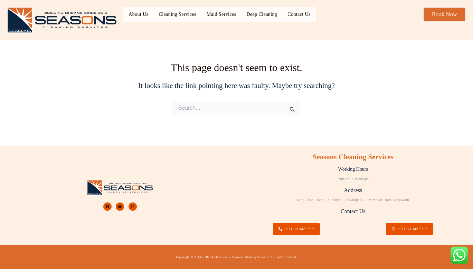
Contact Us (299, 14)
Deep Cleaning (261, 14)
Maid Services (221, 14)
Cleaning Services (177, 14)
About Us (138, 14)
